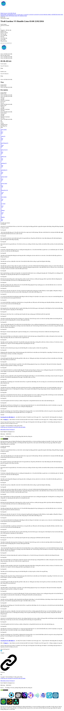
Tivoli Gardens (3, 113)
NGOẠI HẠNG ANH (4, 14)
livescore (5, 13)
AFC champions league (22, 15)
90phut (1, 13)
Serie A (15, 14)
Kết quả (14, 13)
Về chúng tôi (10, 427)
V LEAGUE (26, 14)
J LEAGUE (31, 14)
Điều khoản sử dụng (4, 429)
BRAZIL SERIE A (47, 14)
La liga (18, 14)
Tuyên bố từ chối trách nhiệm (19, 427)
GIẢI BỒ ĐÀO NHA (56, 14)
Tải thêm (2, 414)
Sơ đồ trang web (3, 427)
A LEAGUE (36, 14)
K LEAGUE (41, 14)
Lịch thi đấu (9, 13)
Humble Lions (3, 105)
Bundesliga (11, 14)
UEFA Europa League (12, 15)
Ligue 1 (21, 14)
